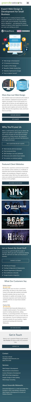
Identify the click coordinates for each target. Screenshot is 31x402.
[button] (27, 2)
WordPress (9, 23)
